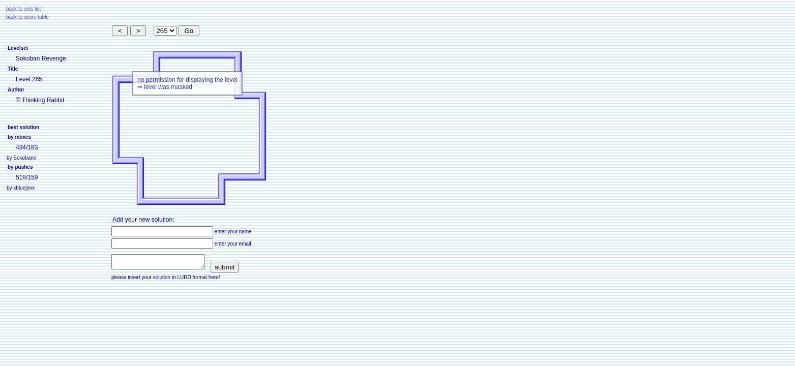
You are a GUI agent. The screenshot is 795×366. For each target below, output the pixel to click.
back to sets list (23, 9)
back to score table (27, 17)
